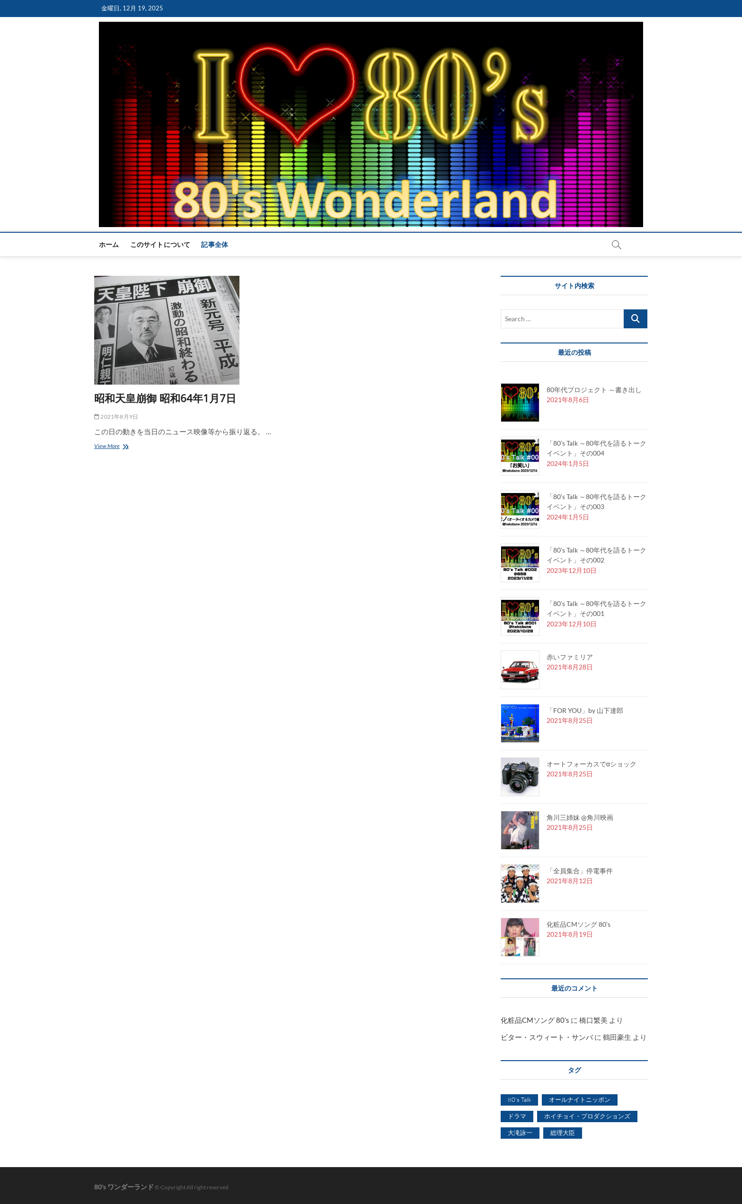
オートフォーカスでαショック (591, 764)
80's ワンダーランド (124, 1187)
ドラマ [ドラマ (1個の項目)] (517, 1116)
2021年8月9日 (116, 416)
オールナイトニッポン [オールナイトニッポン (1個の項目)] (579, 1099)
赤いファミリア (570, 657)
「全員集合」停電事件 (580, 871)
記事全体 (214, 244)
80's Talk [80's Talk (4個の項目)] (519, 1099)
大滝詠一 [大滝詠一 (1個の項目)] (520, 1132)
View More (110, 447)
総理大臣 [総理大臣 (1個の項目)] (562, 1132)
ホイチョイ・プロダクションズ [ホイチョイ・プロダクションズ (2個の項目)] (587, 1116)
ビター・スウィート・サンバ (547, 1037)
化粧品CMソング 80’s (578, 924)
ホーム (109, 244)
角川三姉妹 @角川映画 (580, 817)
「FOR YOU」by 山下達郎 (585, 710)
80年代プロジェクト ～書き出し (594, 390)
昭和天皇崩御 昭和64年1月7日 (165, 398)
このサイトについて (160, 244)
